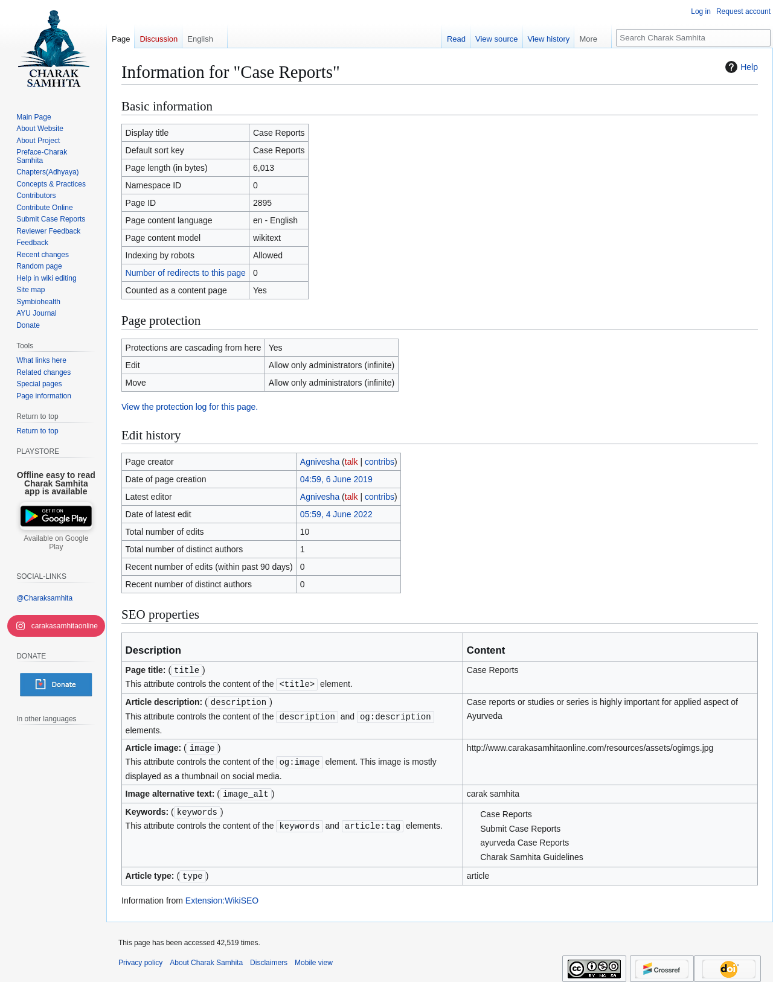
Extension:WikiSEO (221, 896)
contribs (379, 462)
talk (351, 462)
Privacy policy (140, 958)
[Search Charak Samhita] (693, 37)
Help (740, 67)
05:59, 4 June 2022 (336, 514)
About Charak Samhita (206, 958)
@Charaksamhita (44, 598)
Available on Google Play (56, 542)
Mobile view (314, 958)
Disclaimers (268, 958)
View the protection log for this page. (189, 407)
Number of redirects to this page (186, 273)
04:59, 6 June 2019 (336, 479)
